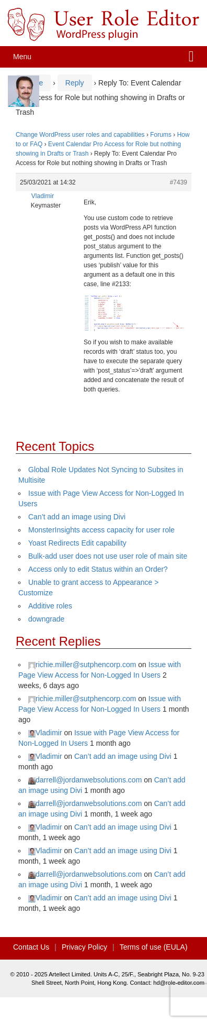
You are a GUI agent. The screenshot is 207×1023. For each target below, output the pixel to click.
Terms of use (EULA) (154, 947)
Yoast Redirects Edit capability (77, 543)
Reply (74, 83)
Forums (160, 134)
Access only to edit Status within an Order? (98, 569)
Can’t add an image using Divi (76, 517)
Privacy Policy (84, 947)
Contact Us (31, 947)
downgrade (46, 619)
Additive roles (50, 606)
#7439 (178, 182)
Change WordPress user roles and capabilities (80, 134)
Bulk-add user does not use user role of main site (107, 556)
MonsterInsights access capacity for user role (101, 530)
